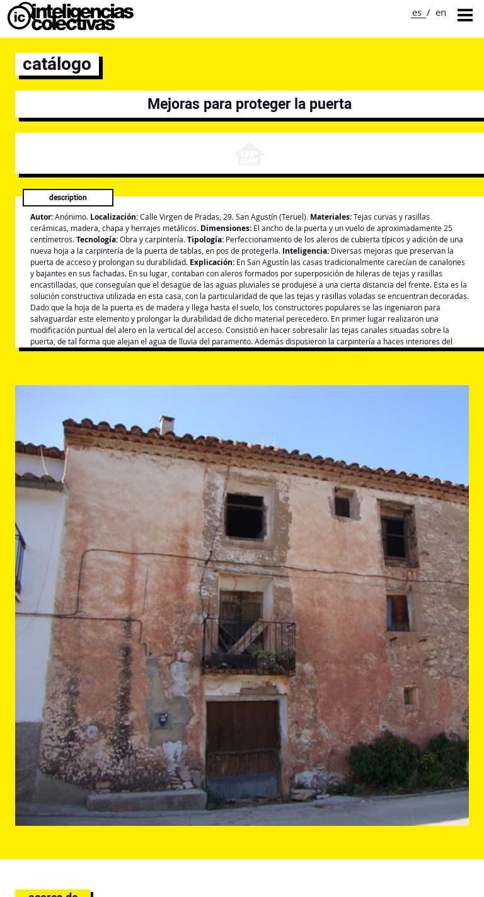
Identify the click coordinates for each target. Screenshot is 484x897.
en (440, 12)
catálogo (57, 64)
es (417, 12)
